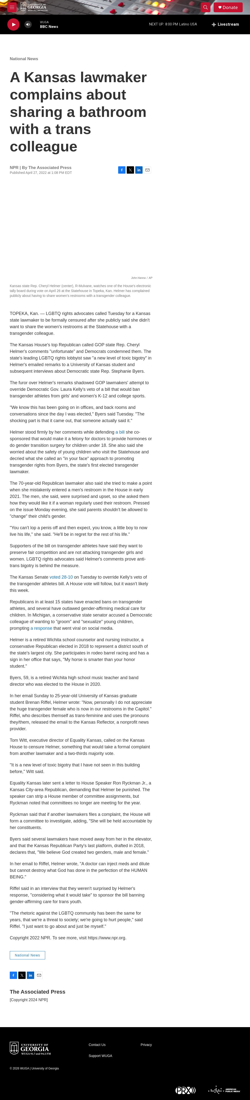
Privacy (146, 1045)
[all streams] (225, 24)
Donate (230, 7)
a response (41, 628)
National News (24, 58)
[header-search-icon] (205, 7)
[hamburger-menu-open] (12, 7)
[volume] (28, 24)
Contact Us (97, 1045)
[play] (13, 24)
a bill (120, 432)
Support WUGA (100, 1056)
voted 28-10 (61, 577)
